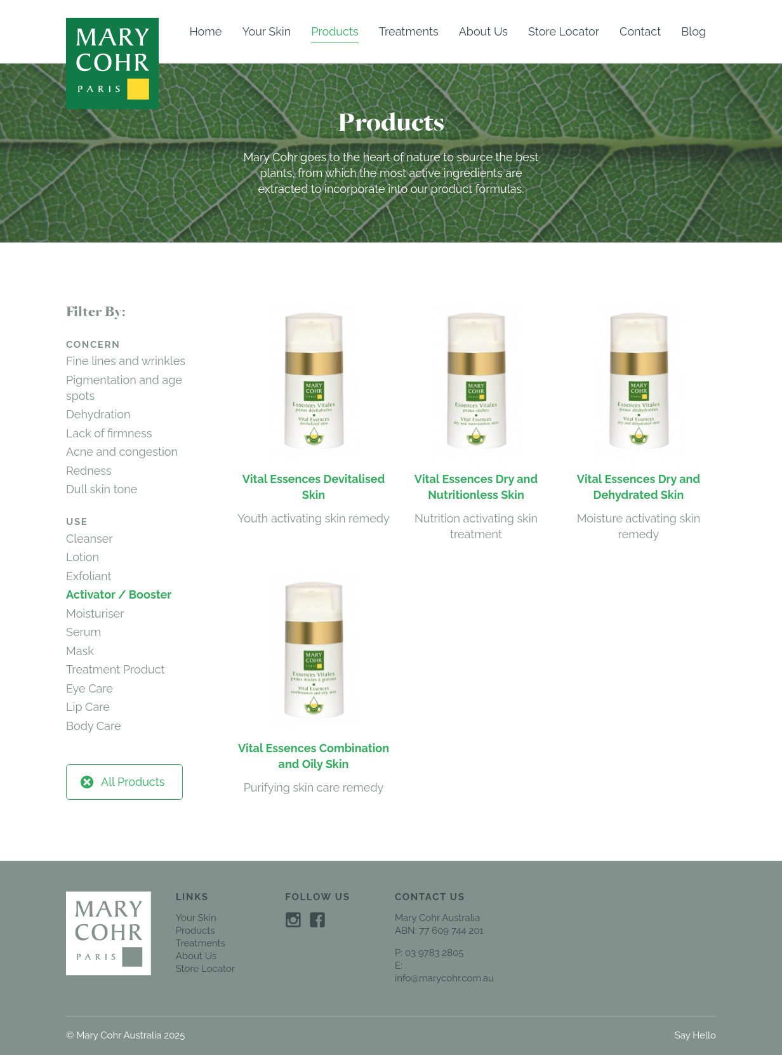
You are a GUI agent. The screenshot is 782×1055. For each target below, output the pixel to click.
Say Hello (695, 1035)
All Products (121, 782)
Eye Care (89, 688)
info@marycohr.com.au (444, 978)
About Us (483, 31)
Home (205, 31)
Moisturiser (95, 613)
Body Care (93, 726)
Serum (83, 632)
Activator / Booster (118, 594)
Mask (80, 651)
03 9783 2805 (434, 953)
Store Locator (563, 31)
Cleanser (89, 538)
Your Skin (266, 31)
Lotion (82, 557)
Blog (693, 31)
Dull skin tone (101, 489)
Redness (89, 470)
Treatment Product (115, 669)
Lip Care (88, 706)
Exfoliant (88, 576)
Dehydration (98, 414)
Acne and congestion (122, 451)
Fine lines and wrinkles (125, 361)
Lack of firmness (109, 433)
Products (334, 31)
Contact (640, 31)
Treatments (409, 31)
